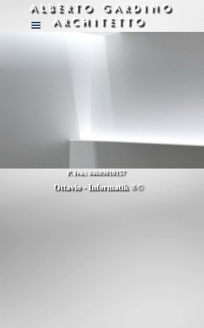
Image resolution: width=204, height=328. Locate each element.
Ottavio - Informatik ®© (98, 187)
